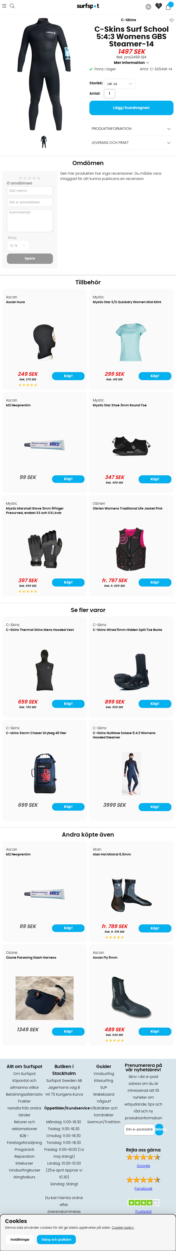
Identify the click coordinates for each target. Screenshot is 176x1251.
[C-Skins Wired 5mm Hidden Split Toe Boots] (131, 691)
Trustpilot (143, 1212)
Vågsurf (104, 1101)
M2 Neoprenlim (18, 405)
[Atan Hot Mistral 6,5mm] (131, 916)
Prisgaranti (24, 1149)
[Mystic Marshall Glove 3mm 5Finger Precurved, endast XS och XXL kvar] (44, 570)
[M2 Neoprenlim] (44, 466)
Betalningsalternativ (24, 1094)
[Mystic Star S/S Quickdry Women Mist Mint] (131, 363)
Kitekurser (24, 1163)
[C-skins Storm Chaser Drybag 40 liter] (44, 794)
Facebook (143, 1189)
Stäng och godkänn (56, 1239)
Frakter (24, 1101)
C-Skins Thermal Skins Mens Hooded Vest (40, 630)
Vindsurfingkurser (24, 1170)
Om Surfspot (24, 1074)
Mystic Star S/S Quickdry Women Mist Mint (127, 302)
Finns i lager (105, 69)
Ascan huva (15, 302)
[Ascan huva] (44, 363)
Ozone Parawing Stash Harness (31, 957)
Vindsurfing (104, 1074)
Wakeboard (103, 1094)
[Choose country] (148, 7)
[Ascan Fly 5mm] (131, 1019)
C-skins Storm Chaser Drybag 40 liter (36, 733)
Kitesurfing (103, 1081)
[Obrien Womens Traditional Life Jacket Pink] (131, 570)
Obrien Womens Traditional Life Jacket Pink (127, 508)
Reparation (24, 1156)
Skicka (159, 1129)
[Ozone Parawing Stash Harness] (45, 1019)
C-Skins (128, 20)
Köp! (68, 376)
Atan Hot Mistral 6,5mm (112, 854)
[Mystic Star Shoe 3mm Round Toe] (131, 466)
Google (143, 1166)
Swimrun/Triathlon (103, 1122)
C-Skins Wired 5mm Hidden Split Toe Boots (127, 630)
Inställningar (20, 1239)
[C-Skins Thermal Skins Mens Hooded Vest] (44, 691)
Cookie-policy (123, 1227)
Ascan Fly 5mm (105, 957)
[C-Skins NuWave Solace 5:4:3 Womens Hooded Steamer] (131, 794)
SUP (103, 1087)
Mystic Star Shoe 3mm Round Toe (120, 405)
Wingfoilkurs (24, 1177)
